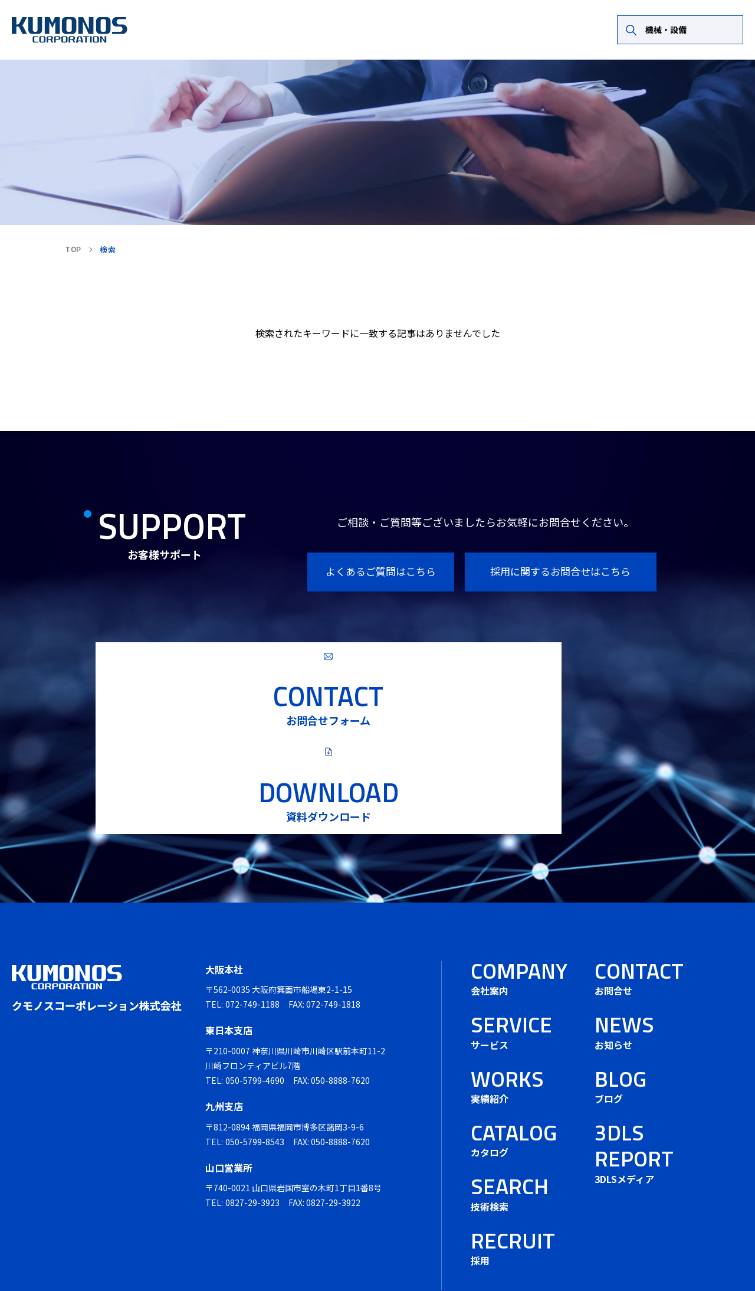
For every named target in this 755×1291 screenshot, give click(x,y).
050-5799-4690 (254, 1023)
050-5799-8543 (254, 1085)
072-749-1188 (252, 948)
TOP (73, 249)
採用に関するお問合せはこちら (560, 571)
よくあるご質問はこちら (381, 571)
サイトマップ (716, 1261)
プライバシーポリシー (614, 1261)
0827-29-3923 (252, 1146)
